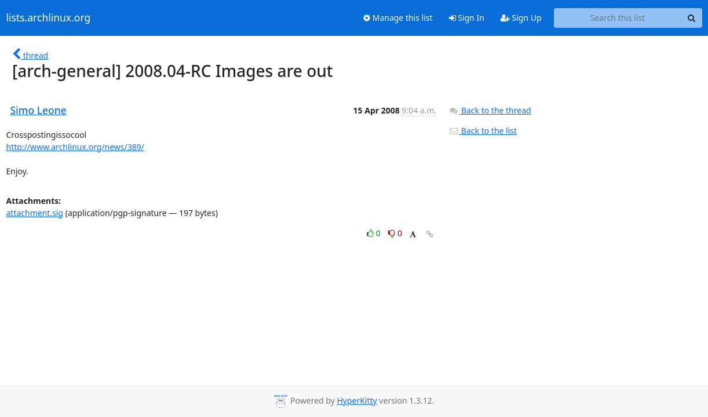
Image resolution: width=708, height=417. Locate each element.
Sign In (466, 17)
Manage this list (398, 17)
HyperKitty (357, 400)
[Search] (691, 18)
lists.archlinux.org (48, 18)
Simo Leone (38, 110)
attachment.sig (35, 212)
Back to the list (482, 130)
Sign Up (521, 17)
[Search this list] (618, 18)
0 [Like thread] (374, 233)
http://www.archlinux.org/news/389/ (75, 146)
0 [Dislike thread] (395, 233)
